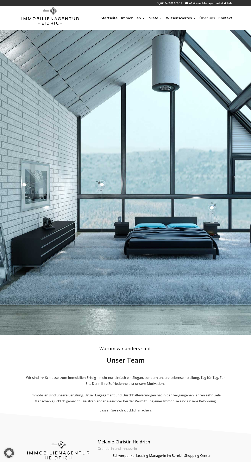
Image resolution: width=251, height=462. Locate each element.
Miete (153, 18)
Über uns (207, 18)
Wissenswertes (179, 18)
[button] (9, 453)
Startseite (109, 18)
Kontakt (225, 18)
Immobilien (131, 18)
